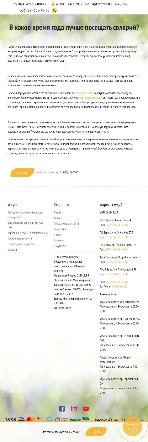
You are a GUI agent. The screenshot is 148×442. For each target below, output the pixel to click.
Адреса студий (101, 4)
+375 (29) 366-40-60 (116, 225)
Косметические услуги (20, 238)
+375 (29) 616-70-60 (116, 274)
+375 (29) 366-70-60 (116, 282)
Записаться (22, 172)
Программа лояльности (66, 223)
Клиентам (74, 4)
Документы (60, 246)
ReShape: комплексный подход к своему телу (25, 214)
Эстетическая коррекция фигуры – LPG (26, 225)
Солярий (12, 249)
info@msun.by (119, 286)
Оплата (57, 235)
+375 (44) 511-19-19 (116, 249)
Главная (18, 4)
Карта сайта (60, 229)
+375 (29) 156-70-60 (116, 237)
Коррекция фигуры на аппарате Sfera (28, 233)
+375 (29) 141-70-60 (116, 262)
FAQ (87, 4)
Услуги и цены (35, 4)
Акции (60, 4)
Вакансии (121, 4)
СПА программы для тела (21, 244)
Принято (96, 432)
